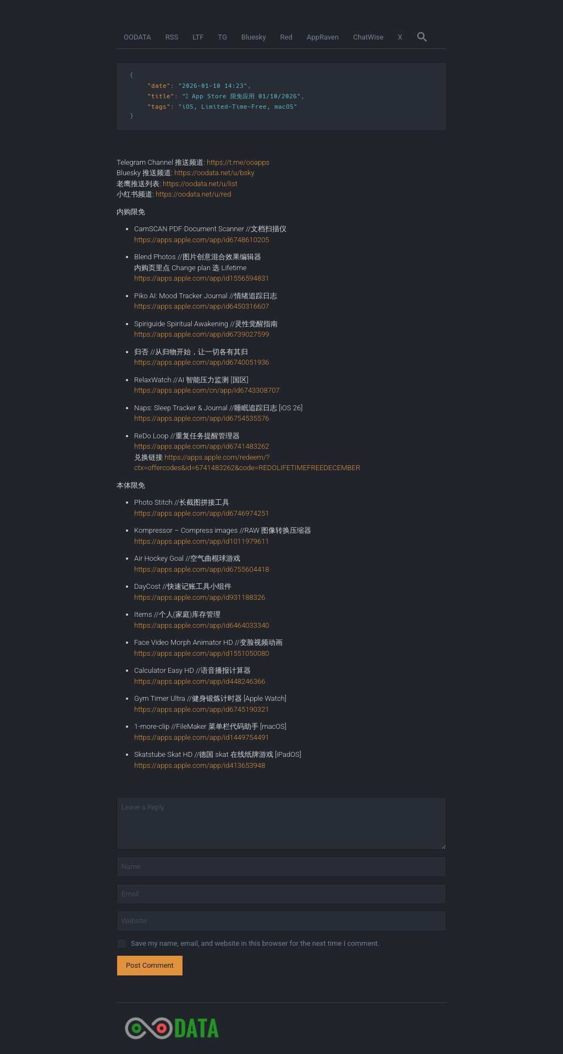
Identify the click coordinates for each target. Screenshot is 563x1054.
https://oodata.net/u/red (193, 194)
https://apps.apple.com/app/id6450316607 (201, 306)
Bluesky (253, 37)
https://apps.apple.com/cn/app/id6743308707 (207, 390)
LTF (197, 37)
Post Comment (150, 965)
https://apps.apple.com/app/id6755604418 (201, 569)
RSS (171, 37)
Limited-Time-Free (234, 106)
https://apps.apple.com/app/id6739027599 (201, 334)
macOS (284, 106)
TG (222, 37)
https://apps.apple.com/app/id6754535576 (201, 418)
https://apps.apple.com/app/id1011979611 (201, 541)
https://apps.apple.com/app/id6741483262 (201, 446)
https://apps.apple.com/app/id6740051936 (201, 362)
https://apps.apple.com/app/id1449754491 (201, 737)
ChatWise (368, 37)
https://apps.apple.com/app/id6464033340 (201, 625)
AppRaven (323, 37)
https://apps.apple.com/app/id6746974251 (201, 513)
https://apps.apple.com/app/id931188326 (199, 597)
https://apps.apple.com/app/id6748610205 (201, 240)
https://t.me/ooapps (238, 162)
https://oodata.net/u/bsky (214, 173)
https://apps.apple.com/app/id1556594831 (201, 278)
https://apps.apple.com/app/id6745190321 (201, 709)
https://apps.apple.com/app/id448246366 (199, 681)
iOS (188, 106)
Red (286, 37)
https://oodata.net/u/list (200, 184)
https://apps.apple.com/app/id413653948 (199, 765)
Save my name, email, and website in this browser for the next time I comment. (255, 943)
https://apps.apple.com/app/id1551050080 (201, 653)
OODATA (137, 37)
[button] (422, 37)
